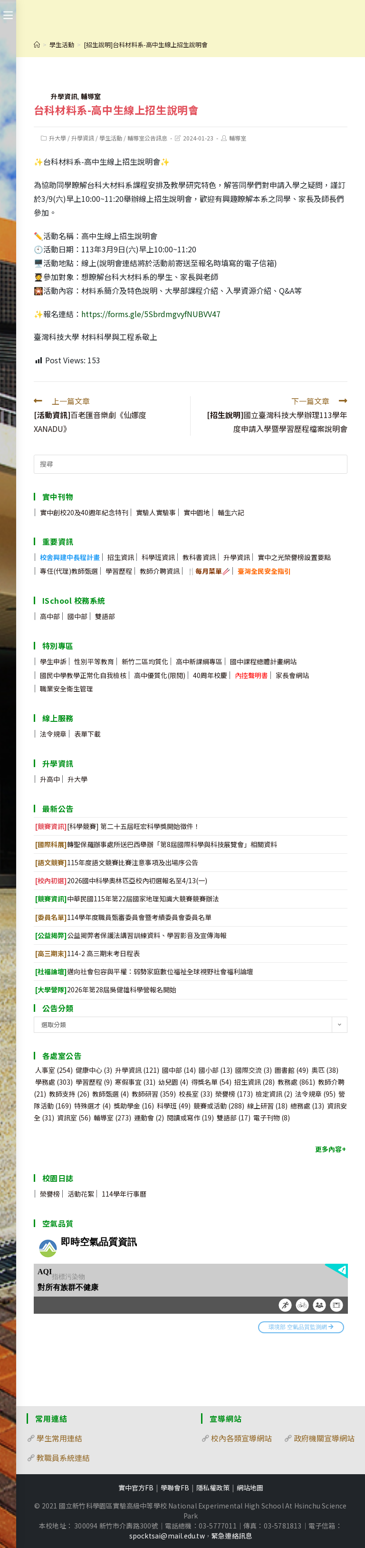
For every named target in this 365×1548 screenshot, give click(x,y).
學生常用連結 (59, 1438)
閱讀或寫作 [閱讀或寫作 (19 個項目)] (190, 1117)
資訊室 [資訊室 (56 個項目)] (74, 1117)
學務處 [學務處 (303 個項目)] (54, 1082)
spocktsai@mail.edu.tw (167, 1535)
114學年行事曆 (124, 1193)
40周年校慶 (210, 675)
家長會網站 (292, 675)
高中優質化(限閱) (159, 675)
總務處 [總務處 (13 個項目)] (307, 1105)
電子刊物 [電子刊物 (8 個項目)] (271, 1117)
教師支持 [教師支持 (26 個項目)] (69, 1094)
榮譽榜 (50, 1193)
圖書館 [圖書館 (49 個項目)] (291, 1070)
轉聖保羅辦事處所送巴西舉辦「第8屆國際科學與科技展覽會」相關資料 (156, 844)
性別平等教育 (94, 661)
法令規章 (53, 734)
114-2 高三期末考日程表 (87, 953)
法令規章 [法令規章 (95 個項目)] (315, 1094)
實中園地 (196, 512)
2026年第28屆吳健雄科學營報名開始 (105, 989)
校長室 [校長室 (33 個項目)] (195, 1094)
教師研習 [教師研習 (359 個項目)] (154, 1094)
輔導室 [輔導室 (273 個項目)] (112, 1117)
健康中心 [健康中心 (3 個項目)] (94, 1070)
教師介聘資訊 (160, 571)
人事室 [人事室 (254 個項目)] (54, 1070)
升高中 (50, 779)
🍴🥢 (208, 571)
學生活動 (110, 138)
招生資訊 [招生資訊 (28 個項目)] (254, 1082)
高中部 (50, 616)
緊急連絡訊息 (231, 1535)
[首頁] (37, 44)
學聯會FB (175, 1487)
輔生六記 (231, 512)
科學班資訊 (158, 557)
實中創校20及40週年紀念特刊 (84, 512)
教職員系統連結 (63, 1457)
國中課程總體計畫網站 (263, 661)
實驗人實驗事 (156, 512)
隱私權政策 (213, 1487)
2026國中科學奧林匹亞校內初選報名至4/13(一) (121, 880)
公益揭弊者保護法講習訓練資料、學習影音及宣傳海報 (131, 935)
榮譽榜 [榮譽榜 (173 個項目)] (234, 1094)
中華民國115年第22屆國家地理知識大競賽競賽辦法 (127, 898)
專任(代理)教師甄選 (69, 571)
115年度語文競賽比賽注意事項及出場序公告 (116, 862)
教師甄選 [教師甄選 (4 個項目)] (110, 1094)
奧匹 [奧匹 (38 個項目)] (324, 1070)
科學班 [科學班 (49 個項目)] (174, 1105)
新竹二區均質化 (145, 661)
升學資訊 (64, 96)
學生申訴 (53, 661)
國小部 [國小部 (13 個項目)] (215, 1070)
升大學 (57, 138)
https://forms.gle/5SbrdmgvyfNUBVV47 (151, 314)
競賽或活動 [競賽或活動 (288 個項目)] (218, 1105)
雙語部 (105, 616)
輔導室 (91, 96)
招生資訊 (120, 557)
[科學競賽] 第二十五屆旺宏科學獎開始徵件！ (117, 826)
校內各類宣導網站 (241, 1438)
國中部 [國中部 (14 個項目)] (179, 1070)
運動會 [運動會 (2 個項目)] (149, 1117)
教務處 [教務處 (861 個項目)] (296, 1082)
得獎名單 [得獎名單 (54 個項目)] (211, 1082)
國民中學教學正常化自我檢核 (83, 675)
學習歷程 (119, 571)
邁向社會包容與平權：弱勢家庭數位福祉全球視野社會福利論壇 (144, 971)
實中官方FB (136, 1487)
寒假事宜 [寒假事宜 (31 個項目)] (135, 1082)
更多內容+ (330, 1149)
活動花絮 (80, 1193)
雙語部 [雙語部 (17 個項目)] (233, 1117)
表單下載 (87, 734)
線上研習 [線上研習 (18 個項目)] (267, 1105)
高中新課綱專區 (199, 661)
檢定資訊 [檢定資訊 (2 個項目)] (274, 1094)
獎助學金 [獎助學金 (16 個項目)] (134, 1105)
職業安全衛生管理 (66, 688)
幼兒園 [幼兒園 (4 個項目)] (173, 1082)
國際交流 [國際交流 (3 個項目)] (253, 1070)
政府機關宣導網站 (324, 1438)
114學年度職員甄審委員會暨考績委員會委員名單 (123, 917)
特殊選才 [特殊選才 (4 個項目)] (92, 1105)
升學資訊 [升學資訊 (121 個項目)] (137, 1070)
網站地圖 (250, 1487)
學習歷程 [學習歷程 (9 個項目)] (94, 1082)
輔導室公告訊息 (147, 138)
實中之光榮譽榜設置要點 (294, 557)
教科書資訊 (199, 557)
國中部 (77, 616)
